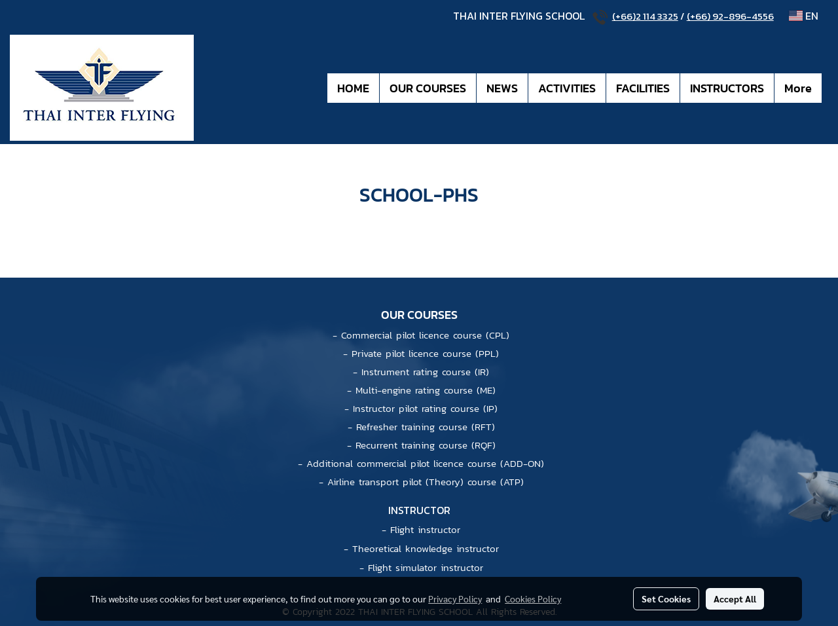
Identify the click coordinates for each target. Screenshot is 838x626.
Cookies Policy (533, 598)
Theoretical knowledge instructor (425, 548)
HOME (353, 88)
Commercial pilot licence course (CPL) (425, 334)
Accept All (735, 598)
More (798, 88)
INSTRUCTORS (727, 88)
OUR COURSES (428, 88)
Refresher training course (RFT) (425, 426)
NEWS (502, 88)
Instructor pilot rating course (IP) (425, 408)
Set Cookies (666, 598)
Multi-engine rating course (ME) (425, 389)
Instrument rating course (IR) (425, 371)
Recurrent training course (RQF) (425, 444)
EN (803, 16)
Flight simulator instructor (425, 567)
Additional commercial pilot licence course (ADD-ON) (425, 463)
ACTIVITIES (567, 88)
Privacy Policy (455, 598)
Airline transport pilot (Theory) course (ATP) (425, 481)
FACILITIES (643, 88)
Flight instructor (425, 529)
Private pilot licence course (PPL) (425, 353)
